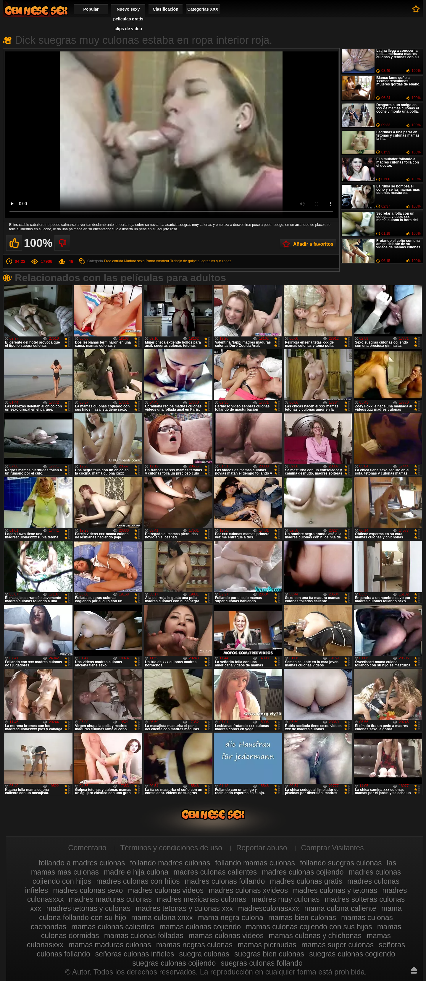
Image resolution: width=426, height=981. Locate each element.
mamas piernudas (267, 944)
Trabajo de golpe (183, 261)
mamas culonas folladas (143, 935)
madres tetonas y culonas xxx (184, 908)
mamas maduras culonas (109, 944)
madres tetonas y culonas (88, 908)
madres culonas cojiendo (303, 872)
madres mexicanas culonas (201, 899)
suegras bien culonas (269, 954)
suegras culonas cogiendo (352, 954)
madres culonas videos (166, 890)
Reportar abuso (261, 848)
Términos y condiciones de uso (171, 848)
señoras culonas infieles (134, 954)
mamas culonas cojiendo (200, 926)
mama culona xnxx (162, 917)
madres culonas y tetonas (335, 890)
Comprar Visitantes (332, 848)
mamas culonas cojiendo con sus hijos (309, 926)
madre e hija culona (136, 872)
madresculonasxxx (268, 908)
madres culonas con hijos (138, 881)
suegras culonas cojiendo (174, 963)
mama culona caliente (340, 908)
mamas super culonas (337, 944)
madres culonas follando (225, 881)
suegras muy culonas (214, 261)
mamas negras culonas (194, 944)
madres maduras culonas (110, 899)
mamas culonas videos (226, 935)
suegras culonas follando (262, 963)
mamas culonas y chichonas (315, 935)
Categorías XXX (202, 9)
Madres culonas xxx (36, 10)
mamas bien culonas (302, 917)
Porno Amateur (157, 261)
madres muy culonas (285, 899)
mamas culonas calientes (112, 926)
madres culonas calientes (215, 872)
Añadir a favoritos (313, 244)
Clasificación (165, 9)
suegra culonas (204, 954)
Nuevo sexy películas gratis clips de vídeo (128, 19)
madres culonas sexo (88, 890)
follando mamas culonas (255, 863)
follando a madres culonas (82, 863)
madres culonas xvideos (248, 890)
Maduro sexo (134, 261)
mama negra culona (230, 917)
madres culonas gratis (306, 881)
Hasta (414, 970)
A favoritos (416, 8)
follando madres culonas (170, 863)
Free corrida (113, 261)
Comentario (87, 848)
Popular (91, 9)
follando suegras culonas (341, 863)
